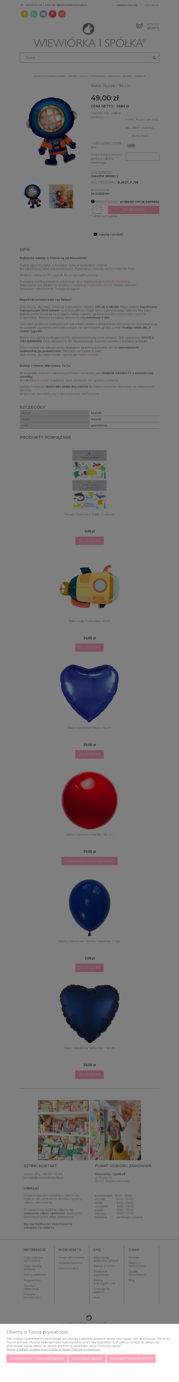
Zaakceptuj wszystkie (131, 1358)
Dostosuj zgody (87, 1358)
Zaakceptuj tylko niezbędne (37, 1358)
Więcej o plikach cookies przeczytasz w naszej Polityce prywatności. (53, 1349)
